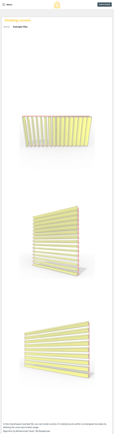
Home (6, 26)
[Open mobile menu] (7, 5)
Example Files (20, 26)
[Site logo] (57, 4)
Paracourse (104, 4)
